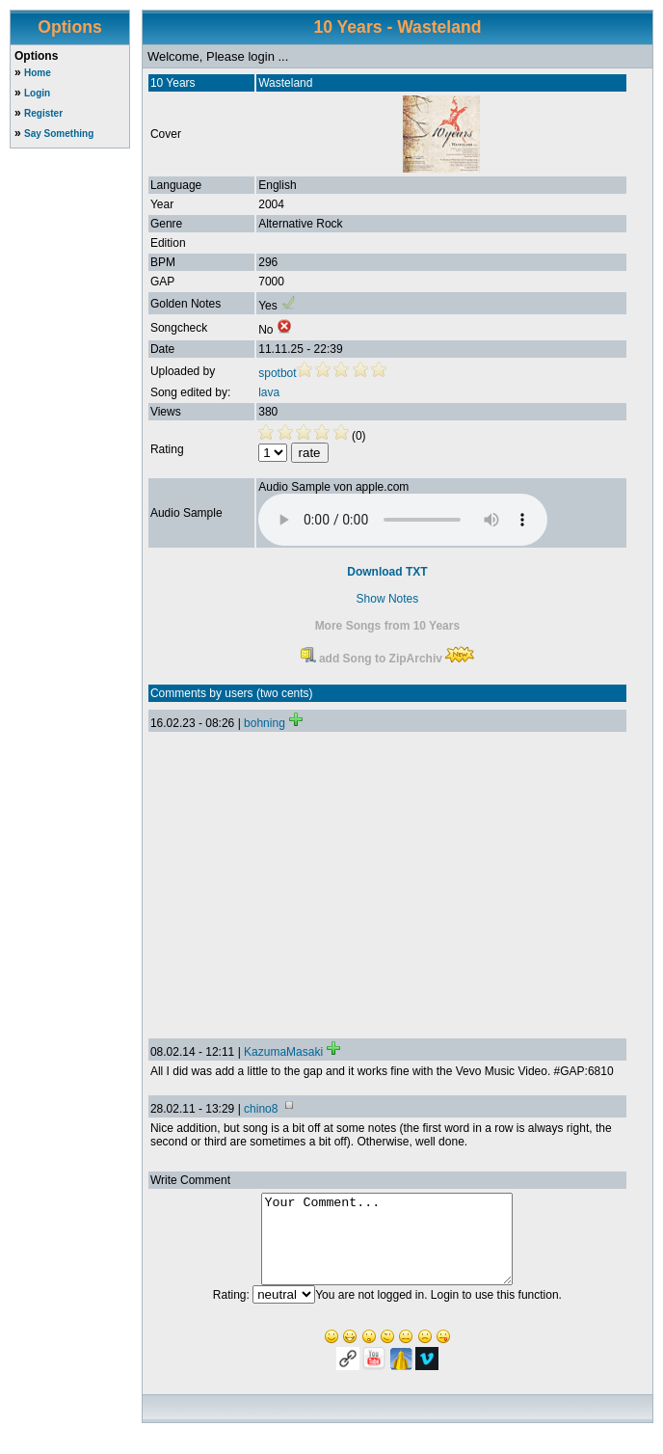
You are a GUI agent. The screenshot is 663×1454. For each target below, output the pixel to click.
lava (268, 392)
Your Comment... (387, 1248)
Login (37, 93)
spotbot (277, 373)
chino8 (261, 1109)
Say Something (58, 133)
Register (43, 113)
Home (37, 72)
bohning (264, 723)
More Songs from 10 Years (388, 626)
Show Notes (388, 599)
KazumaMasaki (283, 1052)
